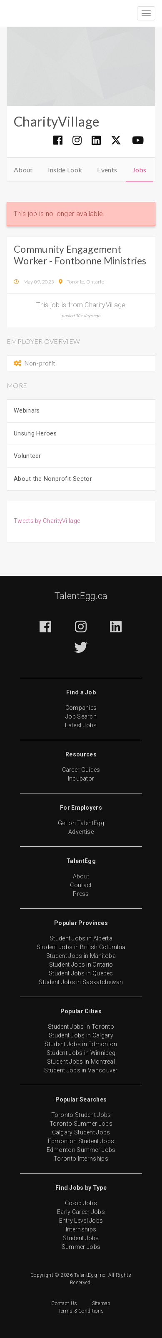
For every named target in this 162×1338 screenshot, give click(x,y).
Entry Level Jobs (81, 1220)
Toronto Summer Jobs (81, 1123)
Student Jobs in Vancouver (81, 1070)
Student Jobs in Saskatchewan (81, 982)
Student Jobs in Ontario (81, 964)
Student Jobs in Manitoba (81, 956)
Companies (81, 707)
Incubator (81, 778)
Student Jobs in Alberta (81, 938)
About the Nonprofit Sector (53, 478)
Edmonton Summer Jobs (81, 1150)
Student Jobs (81, 1238)
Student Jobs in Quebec (81, 973)
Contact (81, 885)
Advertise (81, 831)
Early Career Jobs (81, 1212)
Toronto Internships (81, 1158)
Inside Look (65, 170)
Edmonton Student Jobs (81, 1141)
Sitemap (101, 1303)
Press (81, 893)
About (23, 170)
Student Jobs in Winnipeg (81, 1053)
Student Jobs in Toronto (81, 1026)
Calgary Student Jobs (81, 1132)
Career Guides (81, 769)
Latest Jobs (81, 725)
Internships (81, 1229)
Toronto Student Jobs (81, 1115)
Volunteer (27, 456)
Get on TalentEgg (81, 823)
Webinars (27, 410)
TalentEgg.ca (81, 596)
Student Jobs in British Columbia (81, 947)
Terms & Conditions (81, 1311)
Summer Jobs (81, 1246)
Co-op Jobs (81, 1203)
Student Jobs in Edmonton (81, 1044)
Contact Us (64, 1303)
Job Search (81, 716)
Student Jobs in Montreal (81, 1061)
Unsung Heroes (35, 433)
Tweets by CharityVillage (47, 520)
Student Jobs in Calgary (81, 1035)
